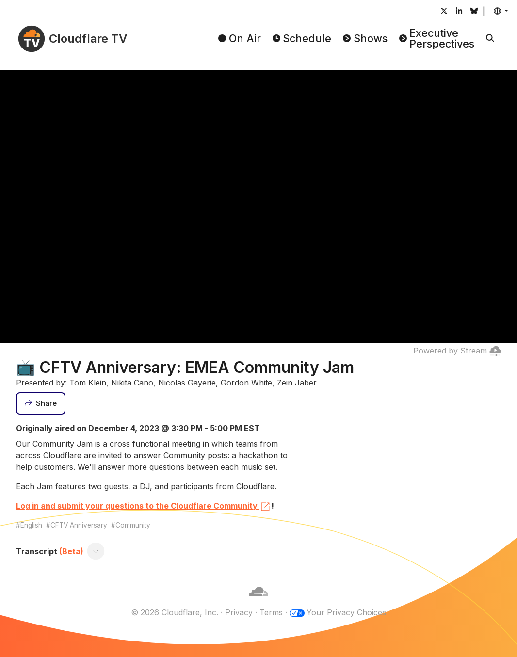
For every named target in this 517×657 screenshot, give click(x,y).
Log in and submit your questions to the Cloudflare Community (143, 507)
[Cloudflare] (258, 601)
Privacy (239, 612)
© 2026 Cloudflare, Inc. (174, 612)
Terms (271, 612)
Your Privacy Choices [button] (346, 612)
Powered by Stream (457, 350)
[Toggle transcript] (96, 551)
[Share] (40, 403)
